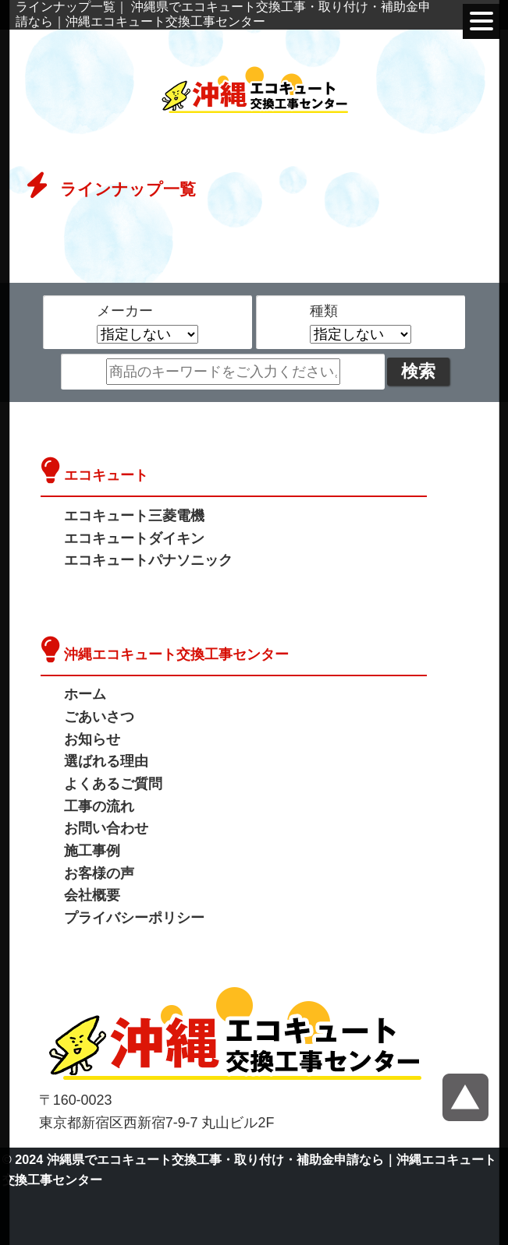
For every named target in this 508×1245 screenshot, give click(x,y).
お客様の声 (99, 873)
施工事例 (92, 851)
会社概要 (92, 895)
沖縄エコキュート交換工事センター (176, 654)
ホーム (85, 694)
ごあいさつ (99, 717)
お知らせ (92, 739)
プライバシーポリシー (134, 918)
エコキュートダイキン (134, 538)
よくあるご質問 (113, 784)
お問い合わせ (106, 828)
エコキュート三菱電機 (134, 516)
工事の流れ (99, 806)
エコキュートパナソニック (148, 560)
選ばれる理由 (106, 761)
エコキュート (106, 475)
